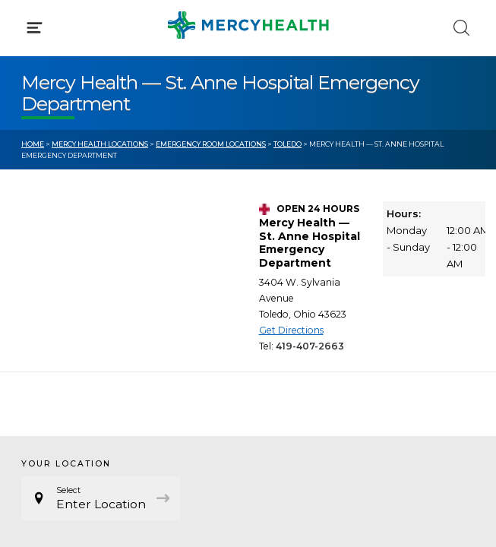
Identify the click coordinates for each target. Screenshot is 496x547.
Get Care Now (59, 291)
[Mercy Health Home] (29, 24)
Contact (43, 348)
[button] (248, 76)
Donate (290, 348)
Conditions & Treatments (90, 143)
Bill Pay (41, 319)
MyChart (293, 319)
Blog (282, 291)
